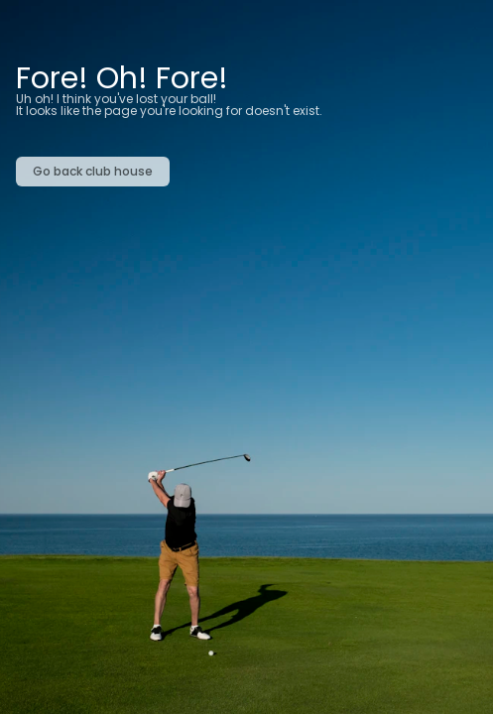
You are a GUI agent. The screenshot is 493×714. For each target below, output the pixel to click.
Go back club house (93, 171)
